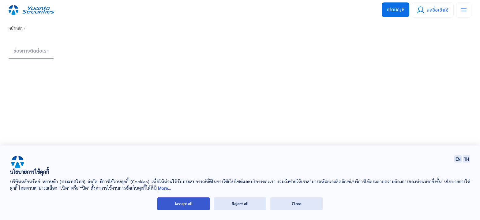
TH (466, 159)
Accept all (183, 203)
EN (458, 159)
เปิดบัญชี (395, 9)
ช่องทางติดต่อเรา (31, 51)
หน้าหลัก (16, 28)
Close (296, 203)
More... (164, 188)
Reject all (240, 203)
